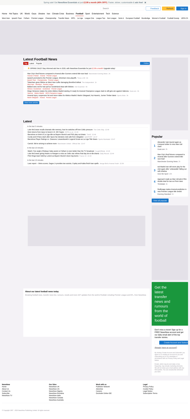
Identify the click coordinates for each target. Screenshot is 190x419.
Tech (106, 13)
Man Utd (163, 156)
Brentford (39, 84)
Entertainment (96, 13)
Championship (51, 18)
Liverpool (177, 148)
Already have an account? (37, 361)
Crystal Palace (179, 164)
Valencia (30, 95)
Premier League (38, 18)
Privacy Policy (131, 366)
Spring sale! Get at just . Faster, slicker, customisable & (93, 2)
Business (69, 13)
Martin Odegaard (33, 100)
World (26, 13)
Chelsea (163, 219)
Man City (177, 211)
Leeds (164, 180)
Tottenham (178, 219)
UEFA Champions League (54, 95)
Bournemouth (160, 211)
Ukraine (41, 13)
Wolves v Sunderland (34, 89)
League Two (101, 18)
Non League (112, 18)
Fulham (27, 18)
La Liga (80, 18)
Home (4, 13)
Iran (47, 13)
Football (78, 13)
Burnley (176, 203)
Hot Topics (13, 13)
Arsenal (43, 76)
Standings (175, 140)
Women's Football (159, 18)
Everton (163, 172)
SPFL (74, 18)
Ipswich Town (17, 18)
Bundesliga (146, 18)
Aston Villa (162, 148)
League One (89, 18)
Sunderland (47, 89)
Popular (39, 63)
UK (21, 13)
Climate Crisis (57, 13)
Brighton (177, 180)
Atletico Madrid (40, 95)
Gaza (33, 13)
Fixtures (158, 140)
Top (26, 63)
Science (113, 13)
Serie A (121, 18)
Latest (32, 63)
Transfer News (64, 18)
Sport (86, 13)
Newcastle (162, 195)
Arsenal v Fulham (33, 76)
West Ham (6, 18)
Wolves (163, 187)
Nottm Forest (179, 156)
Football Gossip (173, 18)
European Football (133, 18)
